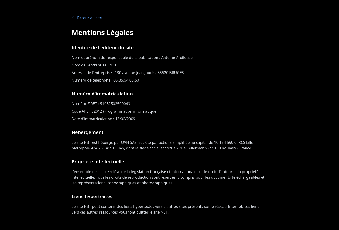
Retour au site (87, 18)
